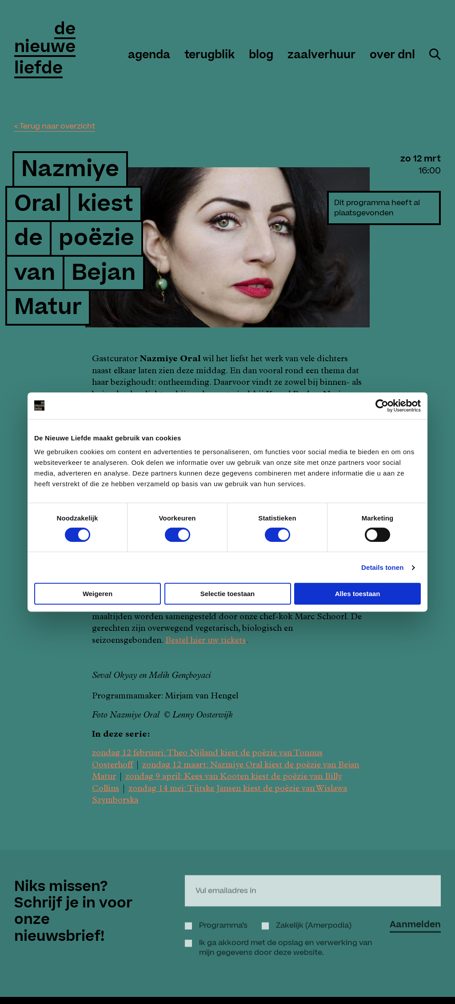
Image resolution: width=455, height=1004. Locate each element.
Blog (261, 55)
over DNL (392, 55)
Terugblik (209, 55)
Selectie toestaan (227, 593)
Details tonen (382, 567)
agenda (149, 55)
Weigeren (97, 593)
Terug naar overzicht (57, 126)
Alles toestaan (357, 593)
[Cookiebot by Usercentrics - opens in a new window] (382, 405)
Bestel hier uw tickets (205, 641)
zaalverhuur (321, 55)
